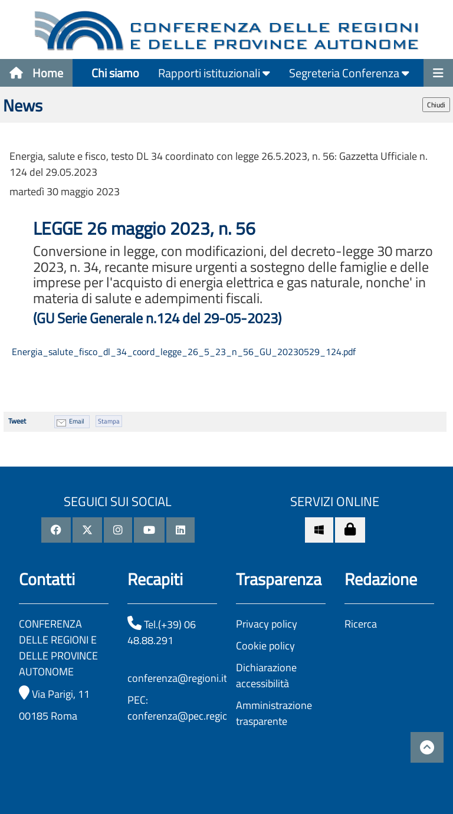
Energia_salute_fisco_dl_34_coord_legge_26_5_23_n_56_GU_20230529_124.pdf (182, 351)
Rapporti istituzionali (214, 73)
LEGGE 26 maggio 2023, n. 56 (146, 228)
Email (76, 421)
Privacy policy (266, 624)
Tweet (17, 420)
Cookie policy (265, 646)
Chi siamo (115, 73)
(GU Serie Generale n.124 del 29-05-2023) (157, 318)
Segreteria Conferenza (349, 73)
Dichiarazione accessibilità (266, 675)
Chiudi (436, 104)
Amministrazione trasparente (274, 713)
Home (36, 73)
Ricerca (360, 624)
